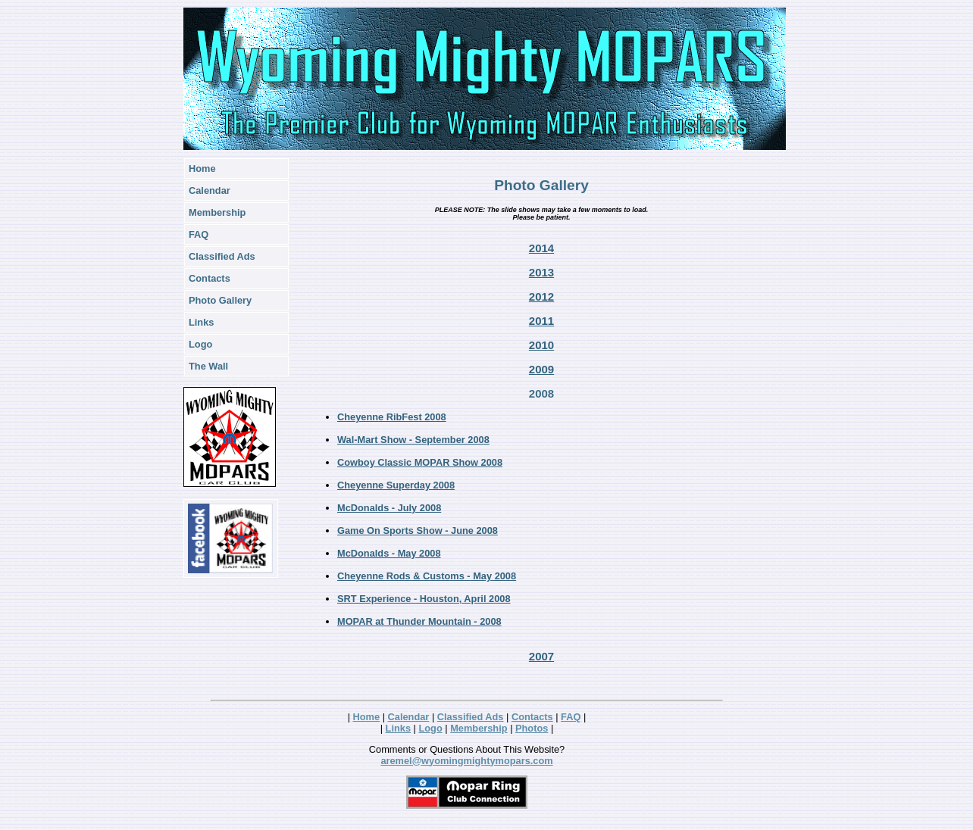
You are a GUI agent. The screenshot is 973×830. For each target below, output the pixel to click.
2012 (541, 296)
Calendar (209, 190)
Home (202, 168)
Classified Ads (222, 256)
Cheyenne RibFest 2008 (391, 417)
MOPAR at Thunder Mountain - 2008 (419, 621)
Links (201, 322)
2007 (541, 656)
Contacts (209, 278)
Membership (217, 212)
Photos (531, 728)
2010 (541, 345)
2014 (541, 248)
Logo (200, 344)
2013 (541, 272)
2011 (541, 320)
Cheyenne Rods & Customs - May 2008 (426, 576)
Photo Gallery (220, 300)
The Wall (208, 366)
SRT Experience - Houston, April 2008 (424, 598)
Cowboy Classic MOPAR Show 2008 (419, 462)
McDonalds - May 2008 (389, 553)
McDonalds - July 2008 (389, 507)
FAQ (198, 234)
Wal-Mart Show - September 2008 (413, 439)
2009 (541, 369)
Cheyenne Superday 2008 (396, 485)
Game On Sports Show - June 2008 (417, 530)
